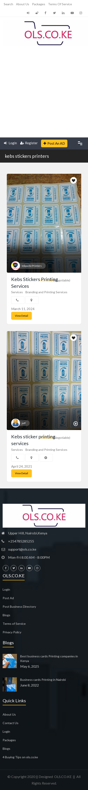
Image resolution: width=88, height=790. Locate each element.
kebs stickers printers (27, 156)
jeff (24, 423)
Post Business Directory (19, 606)
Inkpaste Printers (32, 265)
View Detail (21, 315)
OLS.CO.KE (63, 776)
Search (8, 4)
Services (17, 292)
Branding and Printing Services (46, 292)
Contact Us (10, 723)
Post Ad (8, 598)
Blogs (6, 615)
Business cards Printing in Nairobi (43, 679)
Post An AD (54, 143)
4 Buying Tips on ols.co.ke (20, 757)
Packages (38, 4)
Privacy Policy (12, 632)
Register (29, 143)
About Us (22, 4)
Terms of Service (60, 4)
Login (10, 143)
